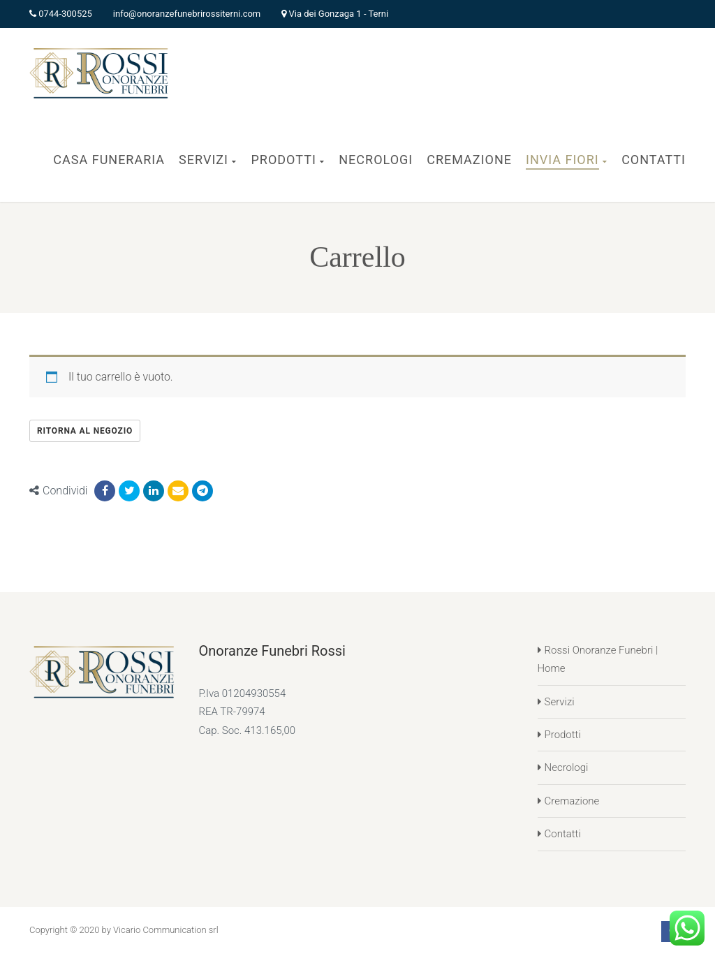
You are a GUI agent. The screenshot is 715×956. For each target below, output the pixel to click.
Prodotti (563, 734)
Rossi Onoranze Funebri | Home (598, 659)
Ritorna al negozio (85, 431)
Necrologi (567, 767)
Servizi (560, 702)
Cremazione (572, 801)
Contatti (563, 834)
